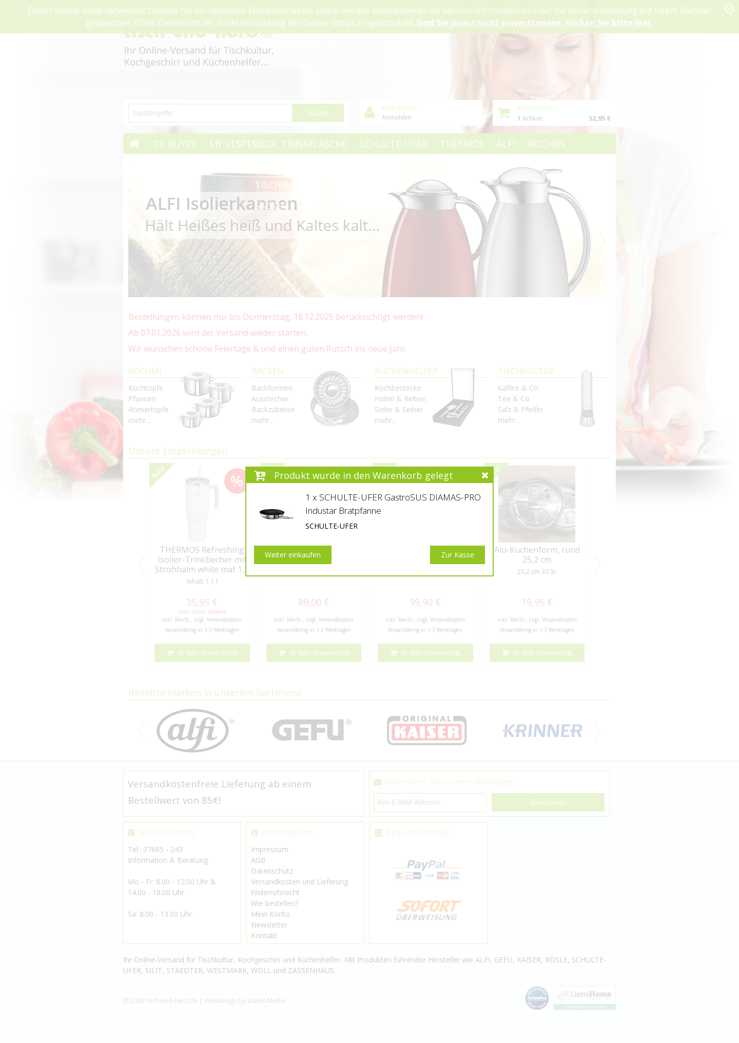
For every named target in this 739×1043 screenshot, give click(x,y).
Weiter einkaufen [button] (293, 554)
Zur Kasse (457, 554)
